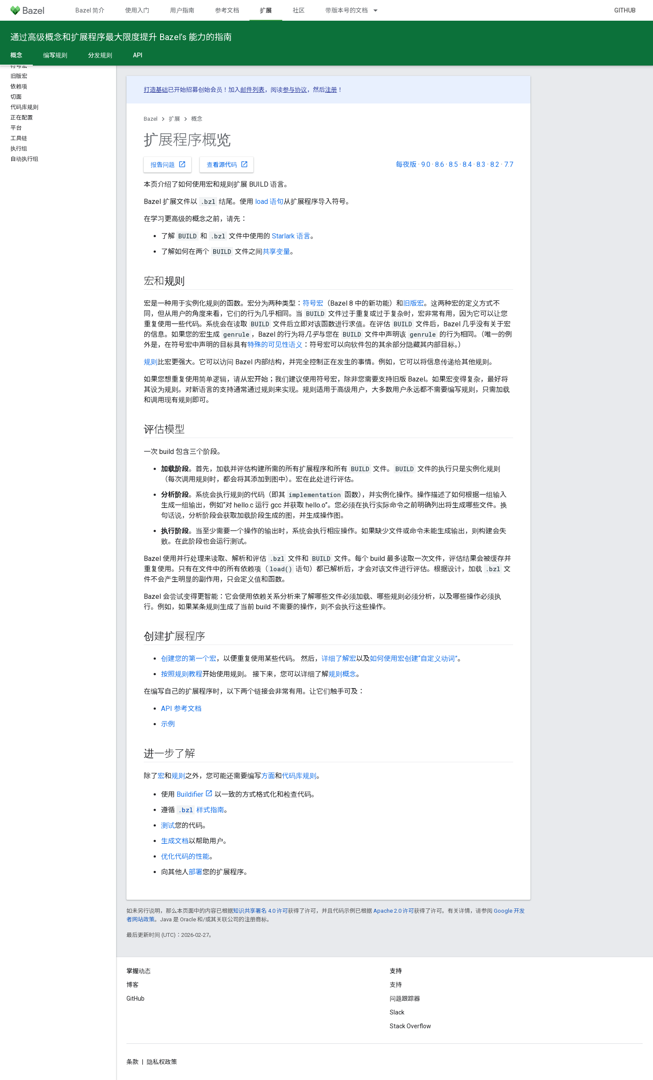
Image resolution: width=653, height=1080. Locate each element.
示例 (168, 724)
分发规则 (100, 55)
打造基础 (156, 89)
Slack (397, 1012)
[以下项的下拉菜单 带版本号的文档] (379, 10)
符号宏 (313, 303)
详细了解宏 (339, 658)
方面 (268, 776)
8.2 (494, 164)
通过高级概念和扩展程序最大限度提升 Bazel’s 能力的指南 (121, 37)
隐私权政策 (162, 1061)
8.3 (481, 164)
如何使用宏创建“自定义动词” (413, 658)
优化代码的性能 (185, 856)
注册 (331, 89)
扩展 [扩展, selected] (266, 10)
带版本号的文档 (346, 10)
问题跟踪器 (405, 998)
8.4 (467, 164)
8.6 (439, 164)
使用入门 (137, 10)
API (137, 55)
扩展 (174, 119)
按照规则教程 (181, 674)
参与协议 (295, 89)
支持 (396, 984)
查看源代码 (227, 164)
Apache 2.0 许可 (393, 911)
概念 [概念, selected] (16, 55)
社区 (299, 10)
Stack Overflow (410, 1026)
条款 (132, 1061)
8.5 (453, 164)
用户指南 (182, 10)
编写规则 (55, 55)
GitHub (625, 10)
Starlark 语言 (291, 236)
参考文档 (227, 10)
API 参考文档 (181, 708)
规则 (151, 362)
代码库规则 (299, 776)
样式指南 (200, 810)
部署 (195, 872)
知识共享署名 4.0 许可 (260, 911)
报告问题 (168, 164)
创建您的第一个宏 (188, 658)
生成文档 (175, 841)
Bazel (151, 119)
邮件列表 (252, 89)
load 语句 (269, 201)
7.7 (508, 164)
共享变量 (276, 251)
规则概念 (342, 674)
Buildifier (190, 794)
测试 (168, 825)
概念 (196, 119)
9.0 (425, 164)
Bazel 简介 (90, 10)
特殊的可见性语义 (275, 345)
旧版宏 (413, 303)
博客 (132, 984)
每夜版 (406, 164)
